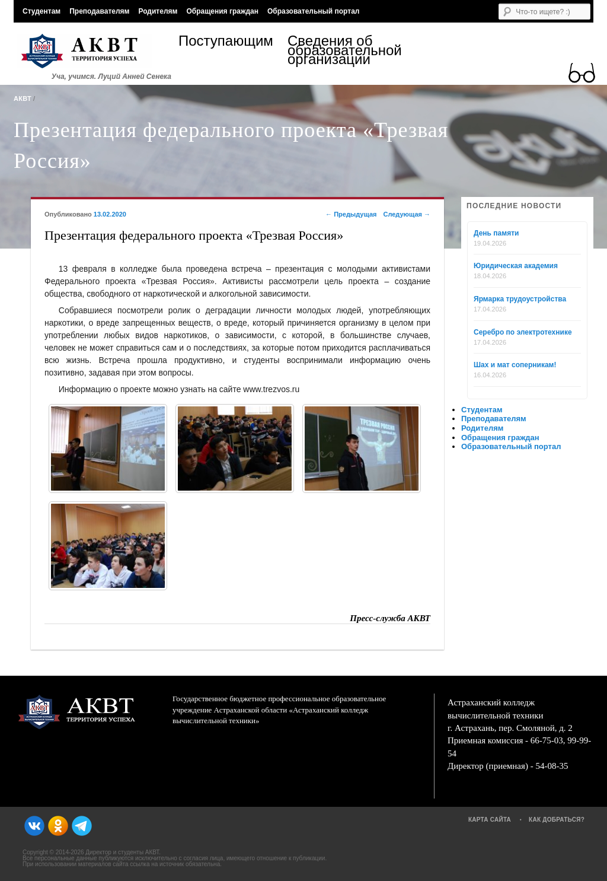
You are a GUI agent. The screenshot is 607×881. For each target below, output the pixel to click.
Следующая (406, 214)
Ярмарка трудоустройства (520, 299)
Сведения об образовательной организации (342, 50)
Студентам (41, 11)
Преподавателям (99, 11)
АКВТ (22, 98)
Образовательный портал (313, 11)
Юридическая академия (516, 266)
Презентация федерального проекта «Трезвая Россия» (231, 145)
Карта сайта (489, 819)
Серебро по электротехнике (523, 332)
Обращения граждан (222, 11)
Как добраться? (556, 819)
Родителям (157, 11)
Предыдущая (350, 214)
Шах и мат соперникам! (515, 365)
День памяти (496, 233)
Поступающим (225, 42)
